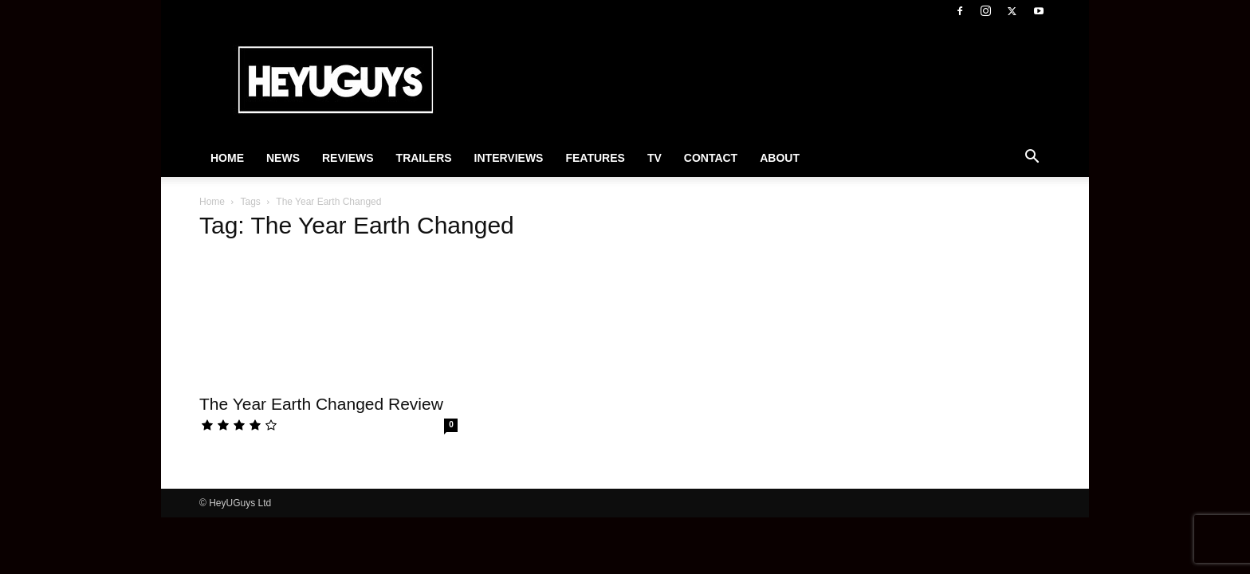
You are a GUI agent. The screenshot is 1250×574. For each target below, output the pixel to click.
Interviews (509, 157)
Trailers (424, 157)
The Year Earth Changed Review (321, 404)
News (283, 157)
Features (594, 157)
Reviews (348, 157)
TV (654, 157)
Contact (710, 157)
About (780, 157)
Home (227, 157)
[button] (1031, 158)
